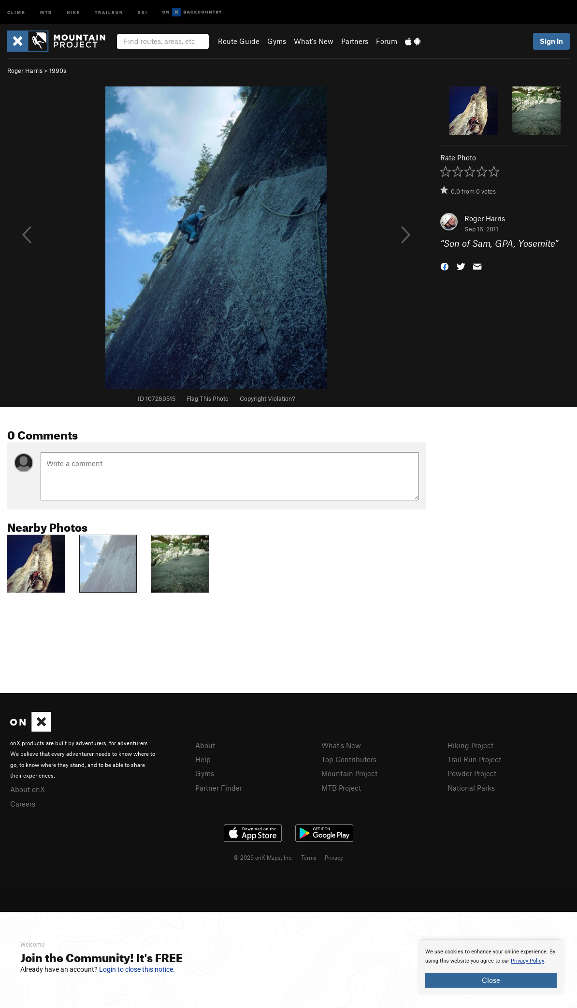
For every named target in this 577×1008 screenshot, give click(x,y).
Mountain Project (349, 773)
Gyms (276, 41)
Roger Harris (25, 70)
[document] (491, 967)
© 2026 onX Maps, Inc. (263, 857)
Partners (354, 41)
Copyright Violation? (267, 398)
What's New (313, 41)
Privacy (334, 857)
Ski (143, 12)
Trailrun (109, 12)
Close (491, 980)
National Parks (471, 787)
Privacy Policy (527, 961)
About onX (27, 789)
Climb (16, 12)
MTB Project (341, 787)
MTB (46, 12)
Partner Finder (218, 787)
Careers (22, 803)
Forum (386, 41)
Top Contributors (348, 759)
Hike (73, 12)
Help (203, 759)
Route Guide (239, 41)
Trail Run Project (474, 759)
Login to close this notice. (137, 969)
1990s (57, 70)
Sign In (551, 41)
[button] (444, 265)
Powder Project (471, 773)
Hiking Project (470, 745)
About (205, 745)
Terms (309, 857)
